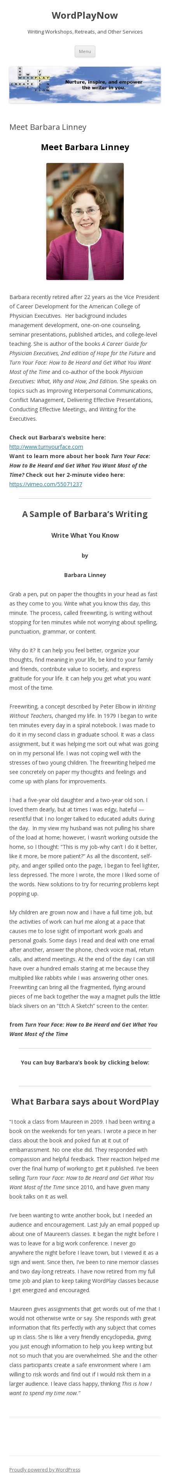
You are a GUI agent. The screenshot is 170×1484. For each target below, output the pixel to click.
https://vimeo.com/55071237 (45, 484)
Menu (85, 51)
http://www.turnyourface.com (46, 446)
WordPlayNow (85, 15)
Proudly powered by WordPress (44, 1469)
